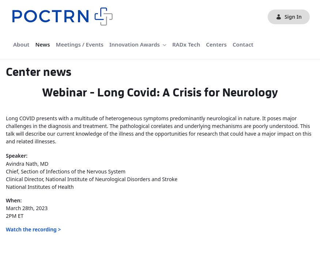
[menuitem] (21, 44)
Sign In (289, 16)
